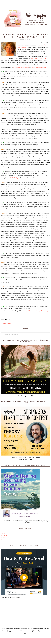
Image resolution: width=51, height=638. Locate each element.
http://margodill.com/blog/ (40, 311)
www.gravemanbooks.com (39, 67)
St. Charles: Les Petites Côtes (39, 58)
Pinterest (3, 540)
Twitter (3, 538)
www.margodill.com (26, 311)
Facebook (4, 533)
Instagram (4, 535)
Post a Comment (6, 323)
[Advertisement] (25, 613)
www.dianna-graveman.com (21, 67)
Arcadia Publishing (12, 178)
